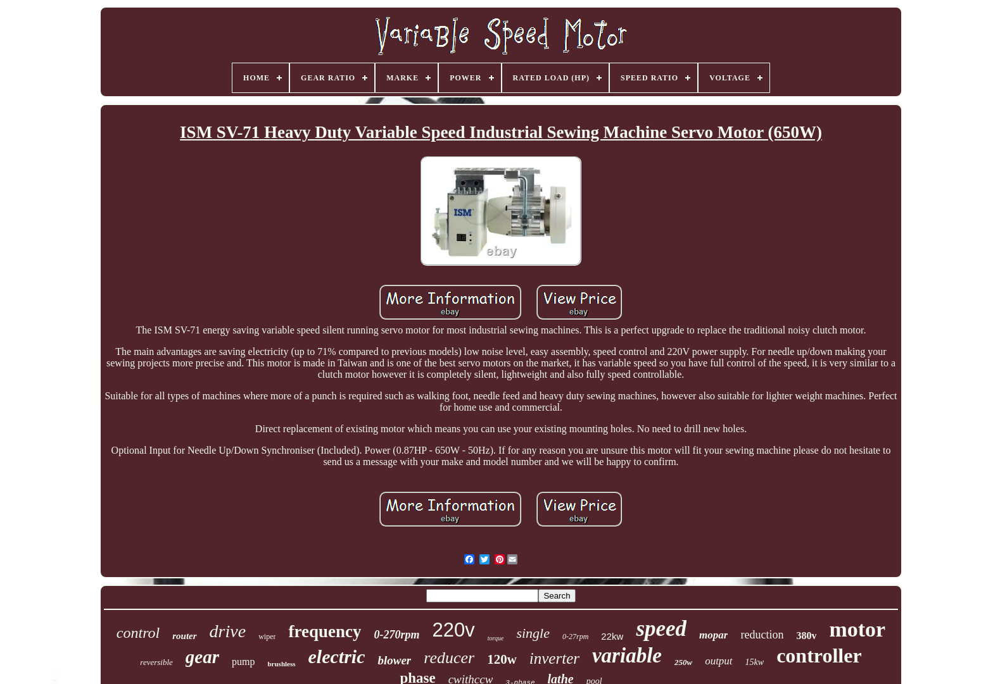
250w (683, 662)
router (184, 636)
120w (502, 659)
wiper (266, 636)
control (138, 633)
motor (857, 629)
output (718, 661)
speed (661, 628)
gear (202, 657)
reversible (156, 662)
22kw (612, 636)
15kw (754, 662)
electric (336, 656)
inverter (554, 658)
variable (627, 655)
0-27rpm (575, 636)
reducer (449, 658)
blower (394, 660)
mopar (713, 635)
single (533, 633)
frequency (324, 631)
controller (818, 655)
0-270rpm (396, 634)
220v (453, 630)
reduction (761, 634)
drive (228, 631)
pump (243, 661)
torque (496, 638)
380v (806, 635)
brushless (281, 664)
